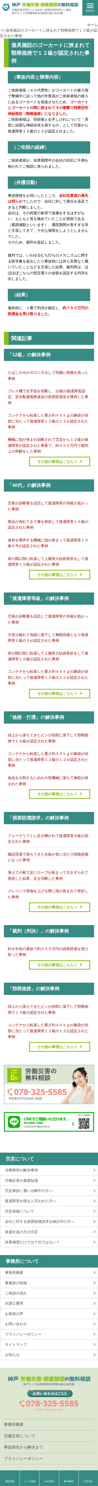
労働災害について (19, 1436)
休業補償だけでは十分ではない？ (32, 1242)
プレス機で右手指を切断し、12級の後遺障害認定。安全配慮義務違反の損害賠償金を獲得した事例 (48, 397)
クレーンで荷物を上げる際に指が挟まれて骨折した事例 (48, 894)
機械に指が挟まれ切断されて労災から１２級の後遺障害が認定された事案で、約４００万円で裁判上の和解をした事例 (48, 445)
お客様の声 (14, 1314)
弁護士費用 (14, 1303)
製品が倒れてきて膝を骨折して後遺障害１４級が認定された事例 (48, 524)
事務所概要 (14, 1272)
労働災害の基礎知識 (21, 1180)
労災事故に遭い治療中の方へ (29, 1191)
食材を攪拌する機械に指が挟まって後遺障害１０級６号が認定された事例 (48, 543)
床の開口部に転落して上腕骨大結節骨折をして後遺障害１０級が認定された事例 (48, 561)
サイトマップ (16, 1344)
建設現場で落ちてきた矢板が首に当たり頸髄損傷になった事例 (48, 857)
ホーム (92, 25)
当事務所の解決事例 (21, 1170)
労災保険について (19, 1211)
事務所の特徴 (16, 1283)
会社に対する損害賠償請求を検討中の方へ (39, 1221)
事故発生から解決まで (23, 1447)
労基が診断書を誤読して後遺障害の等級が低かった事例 (48, 506)
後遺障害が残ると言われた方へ (30, 1201)
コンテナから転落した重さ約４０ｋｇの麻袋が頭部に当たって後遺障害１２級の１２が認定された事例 (48, 421)
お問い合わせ (16, 1324)
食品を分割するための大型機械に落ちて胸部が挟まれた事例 (48, 781)
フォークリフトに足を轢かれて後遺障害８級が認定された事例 (48, 838)
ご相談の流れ (16, 1293)
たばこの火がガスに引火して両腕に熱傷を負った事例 (48, 375)
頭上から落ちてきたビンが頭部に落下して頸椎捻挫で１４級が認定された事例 (48, 738)
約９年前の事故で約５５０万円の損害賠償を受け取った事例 (48, 952)
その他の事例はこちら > (57, 462)
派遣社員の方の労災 (21, 1232)
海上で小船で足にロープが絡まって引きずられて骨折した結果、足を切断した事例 (48, 875)
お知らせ (12, 1355)
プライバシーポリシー (23, 1334)
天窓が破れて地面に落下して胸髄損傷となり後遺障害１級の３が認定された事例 (48, 638)
